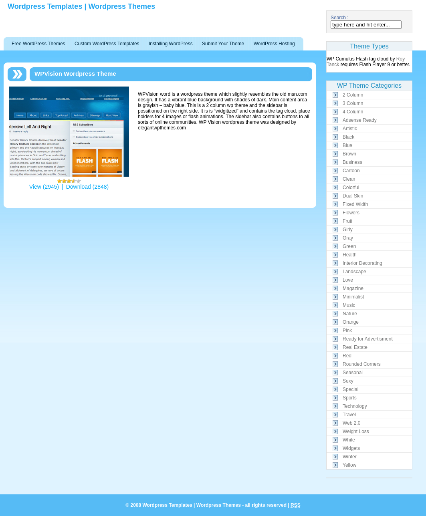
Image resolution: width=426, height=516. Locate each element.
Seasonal (353, 372)
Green (349, 246)
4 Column (353, 112)
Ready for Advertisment (368, 339)
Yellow (349, 465)
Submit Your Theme (223, 43)
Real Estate (355, 347)
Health (350, 255)
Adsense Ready (360, 120)
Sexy (348, 381)
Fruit (347, 221)
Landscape (354, 271)
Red (347, 356)
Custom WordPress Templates (107, 43)
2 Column (353, 95)
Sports (350, 398)
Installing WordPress (171, 43)
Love (348, 280)
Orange (351, 322)
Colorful (351, 187)
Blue (347, 145)
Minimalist (353, 297)
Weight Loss (356, 431)
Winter (350, 457)
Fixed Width (355, 204)
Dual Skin (353, 196)
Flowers (351, 213)
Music (349, 305)
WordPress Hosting (274, 43)
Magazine (353, 288)
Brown (349, 154)
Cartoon (351, 170)
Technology (355, 406)
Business (352, 162)
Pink (347, 330)
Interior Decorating (362, 263)
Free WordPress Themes (38, 43)
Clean (349, 179)
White (349, 440)
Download (78, 186)
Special (350, 389)
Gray (348, 238)
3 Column (353, 103)
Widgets (351, 448)
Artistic (350, 128)
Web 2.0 (351, 423)
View (35, 186)
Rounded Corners (362, 364)
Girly (348, 229)
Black (348, 137)
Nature (350, 313)
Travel (349, 414)
